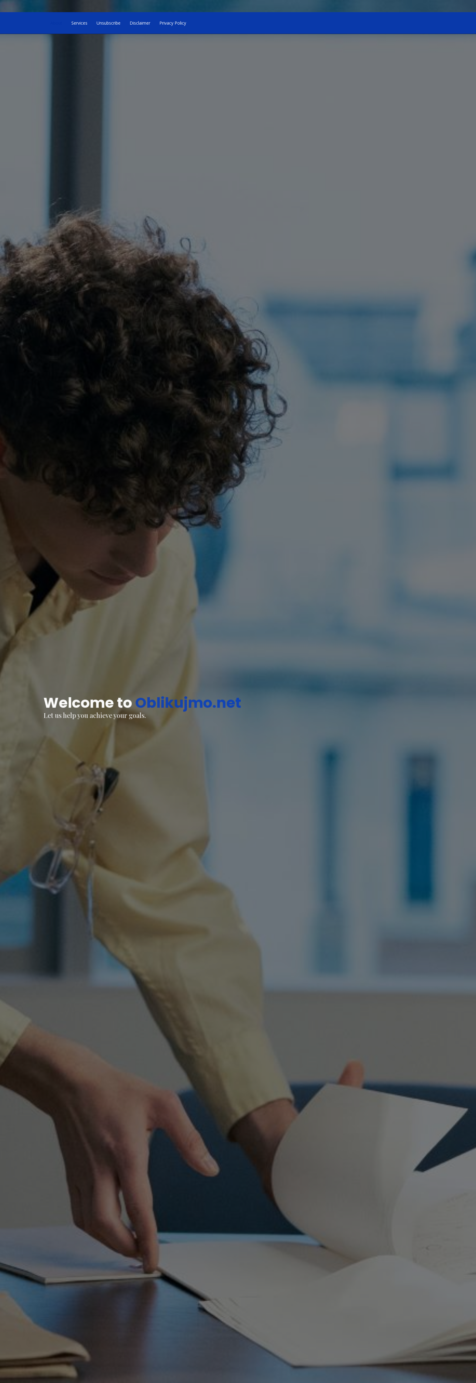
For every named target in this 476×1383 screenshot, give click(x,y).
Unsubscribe (109, 23)
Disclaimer (140, 23)
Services (79, 23)
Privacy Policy (172, 23)
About (56, 23)
